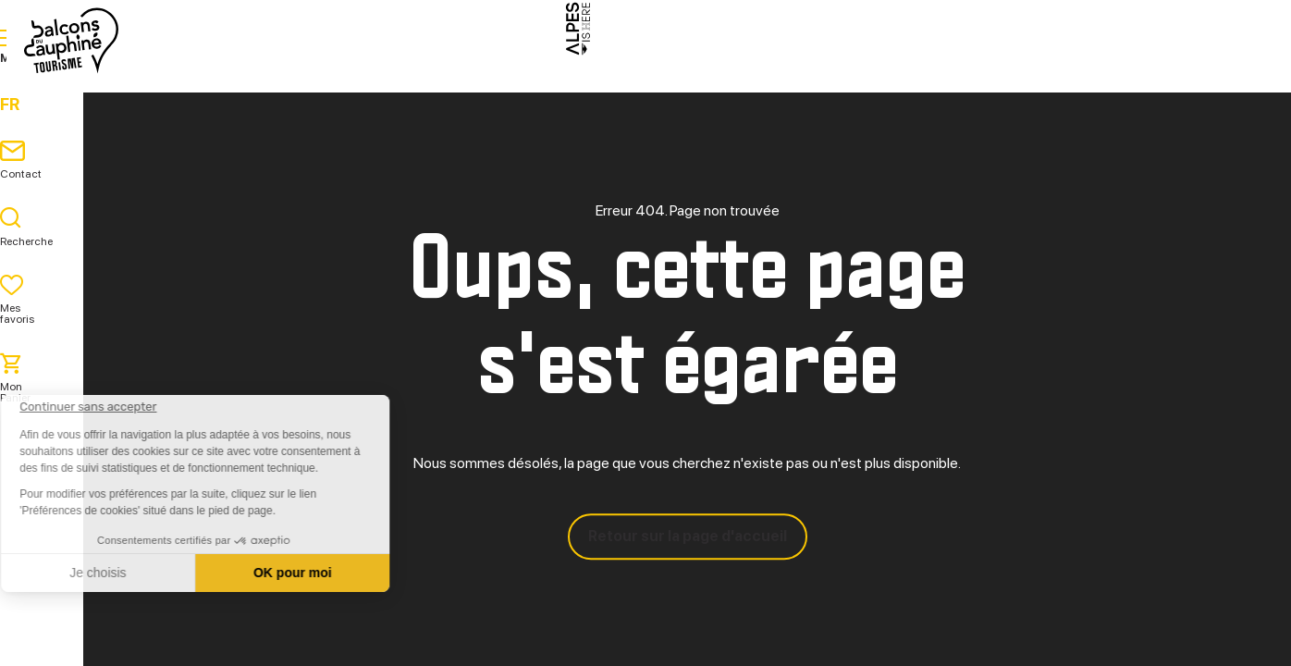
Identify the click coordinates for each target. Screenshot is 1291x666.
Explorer (560, 83)
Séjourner (678, 83)
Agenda (896, 83)
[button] (39, 634)
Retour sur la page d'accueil (688, 536)
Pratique (794, 83)
